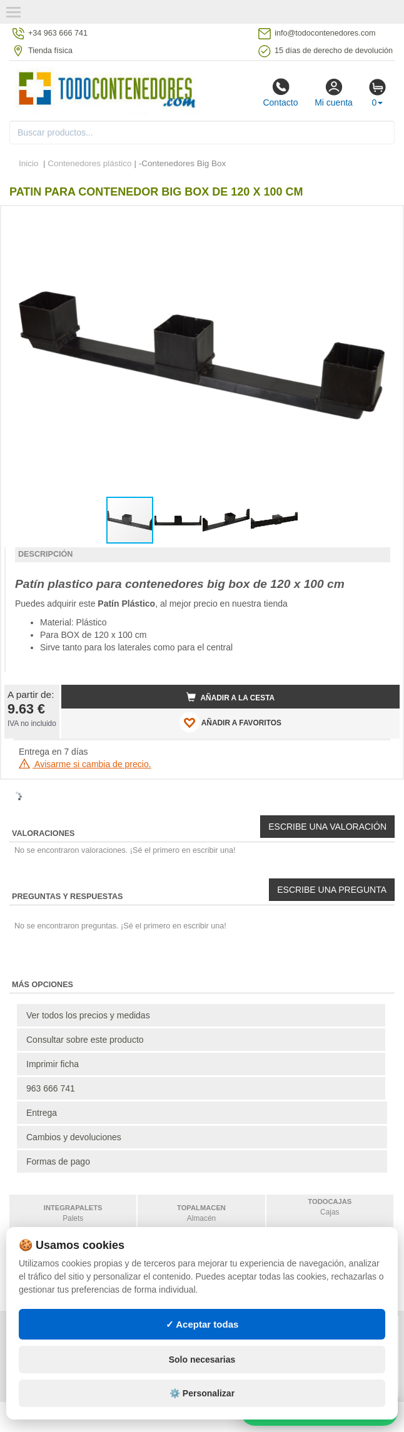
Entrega (41, 1113)
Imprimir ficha (52, 1064)
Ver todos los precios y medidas (88, 1015)
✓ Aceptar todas (202, 1324)
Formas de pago (58, 1161)
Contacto (280, 92)
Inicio (29, 163)
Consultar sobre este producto (85, 1040)
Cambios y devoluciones (73, 1137)
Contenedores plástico (89, 163)
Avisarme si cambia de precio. (85, 764)
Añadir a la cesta (230, 697)
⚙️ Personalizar (202, 1393)
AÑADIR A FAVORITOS (230, 722)
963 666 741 (50, 1088)
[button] (379, 221)
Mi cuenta (334, 92)
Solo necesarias (202, 1360)
